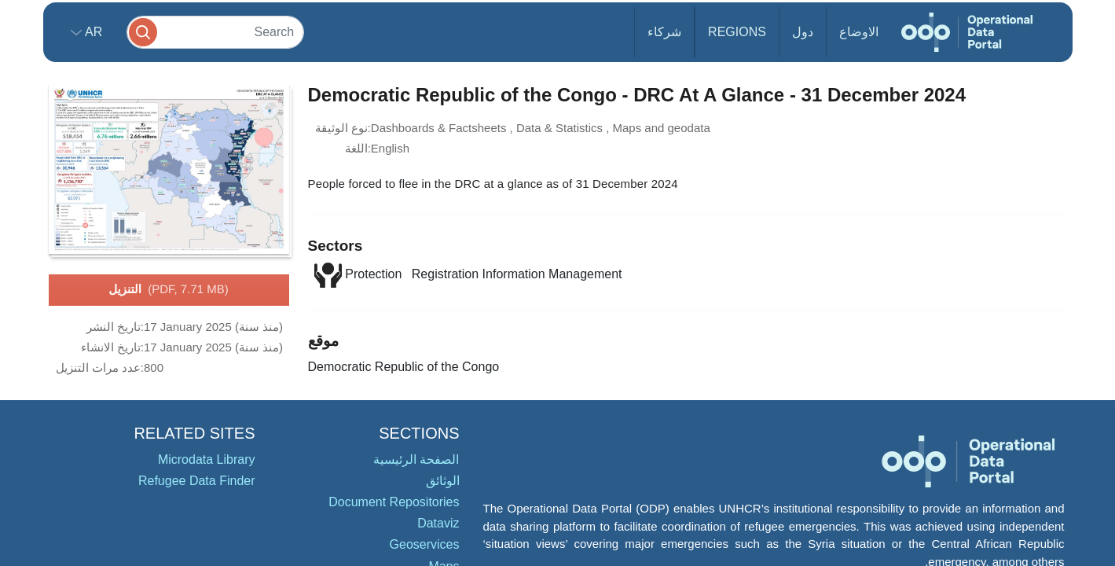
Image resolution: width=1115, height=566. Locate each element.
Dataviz (438, 523)
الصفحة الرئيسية (416, 459)
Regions (737, 32)
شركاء (664, 32)
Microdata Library (206, 459)
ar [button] (92, 32)
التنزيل (168, 290)
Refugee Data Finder (196, 480)
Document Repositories (393, 502)
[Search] (215, 32)
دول (802, 32)
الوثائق (443, 480)
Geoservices (425, 544)
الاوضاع (858, 32)
